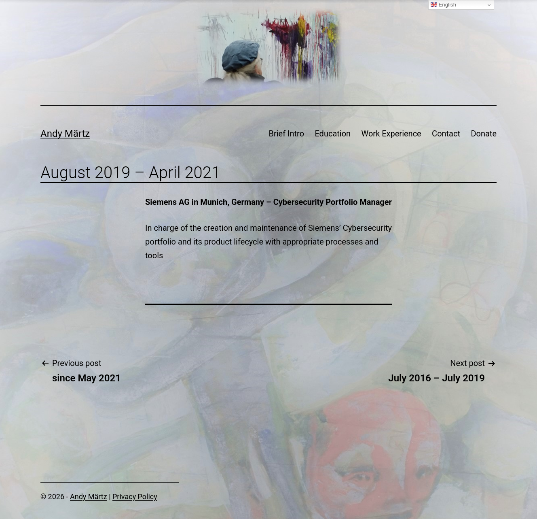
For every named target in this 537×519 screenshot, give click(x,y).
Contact (446, 133)
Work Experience (391, 133)
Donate (484, 133)
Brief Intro (286, 133)
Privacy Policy (134, 496)
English (443, 5)
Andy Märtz (65, 133)
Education (333, 133)
